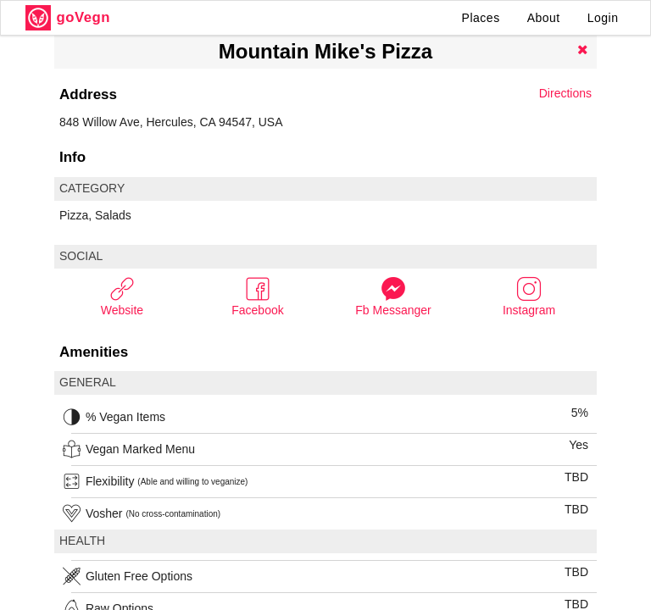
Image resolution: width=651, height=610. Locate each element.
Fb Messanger (393, 296)
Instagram (529, 296)
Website (122, 296)
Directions (565, 93)
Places (481, 18)
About (543, 18)
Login (603, 18)
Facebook (257, 296)
